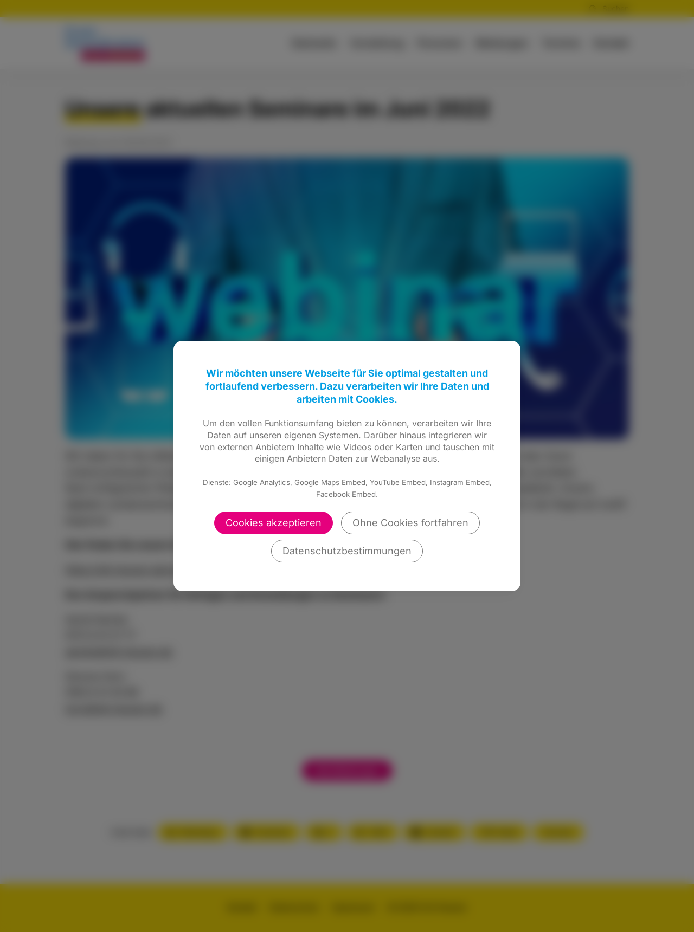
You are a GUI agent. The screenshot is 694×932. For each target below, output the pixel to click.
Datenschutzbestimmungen (347, 550)
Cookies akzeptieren (274, 522)
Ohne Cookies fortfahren (410, 522)
